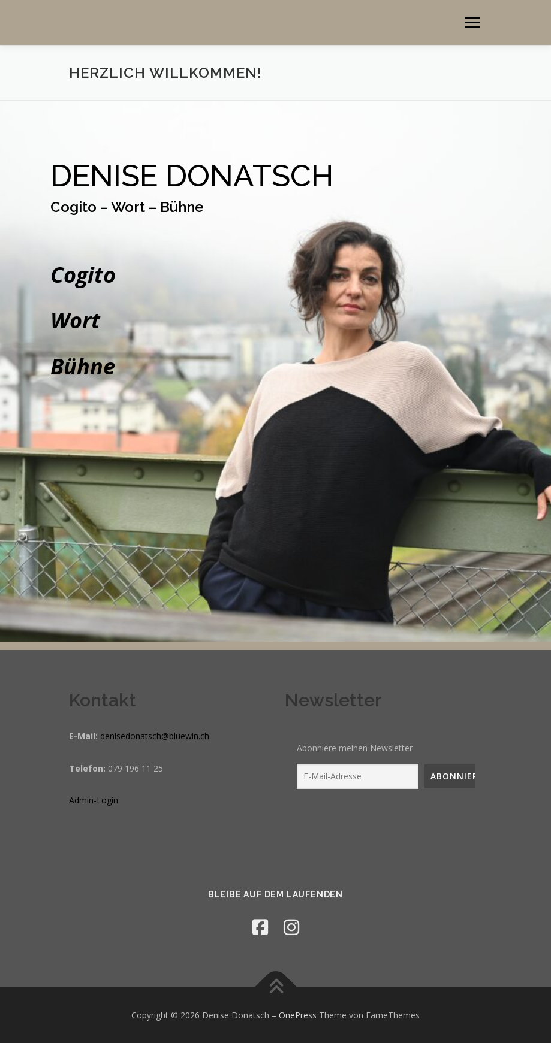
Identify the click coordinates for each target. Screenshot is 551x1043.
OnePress (298, 1015)
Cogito (83, 274)
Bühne (82, 366)
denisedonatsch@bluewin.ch (154, 736)
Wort (75, 320)
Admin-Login (93, 800)
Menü (472, 22)
